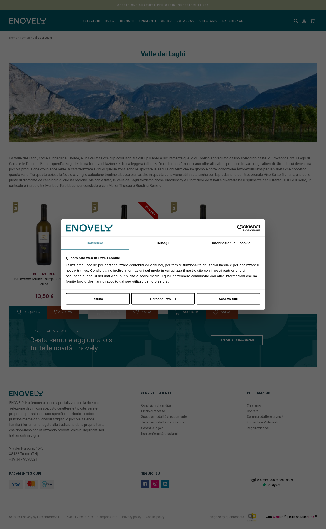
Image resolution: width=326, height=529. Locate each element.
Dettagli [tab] (163, 243)
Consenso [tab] (94, 243)
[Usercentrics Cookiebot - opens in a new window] (240, 228)
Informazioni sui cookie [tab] (231, 243)
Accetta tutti (228, 299)
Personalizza (163, 299)
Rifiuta (97, 299)
